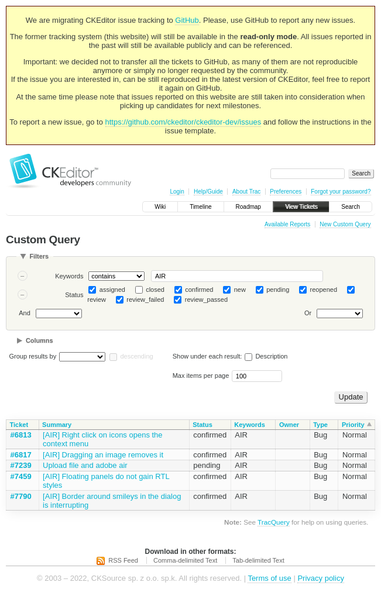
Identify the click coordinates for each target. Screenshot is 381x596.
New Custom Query (345, 224)
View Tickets (301, 207)
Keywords (69, 276)
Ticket (19, 424)
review (96, 299)
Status (74, 294)
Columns (39, 340)
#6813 (21, 434)
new (240, 289)
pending (277, 289)
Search (350, 207)
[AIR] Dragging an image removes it (103, 454)
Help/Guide (208, 191)
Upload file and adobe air (85, 465)
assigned (112, 289)
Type (320, 424)
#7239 (21, 465)
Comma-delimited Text (185, 560)
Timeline (200, 207)
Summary (56, 424)
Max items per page (201, 375)
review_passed (206, 299)
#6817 (21, 454)
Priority (353, 424)
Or (307, 313)
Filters (39, 256)
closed (155, 289)
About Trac (246, 191)
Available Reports (287, 224)
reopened (324, 289)
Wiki (160, 207)
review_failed (145, 299)
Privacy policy (320, 578)
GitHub (186, 20)
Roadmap (248, 207)
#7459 (21, 476)
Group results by (33, 356)
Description (266, 356)
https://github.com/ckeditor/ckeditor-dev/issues (183, 122)
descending (136, 356)
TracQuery (274, 522)
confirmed (199, 289)
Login (177, 191)
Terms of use (269, 578)
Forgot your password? (340, 191)
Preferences (285, 191)
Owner (289, 424)
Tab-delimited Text (258, 560)
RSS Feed (123, 560)
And (24, 313)
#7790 (21, 496)
